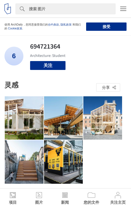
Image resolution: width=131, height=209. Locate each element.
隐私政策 (66, 24)
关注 (47, 65)
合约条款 (53, 24)
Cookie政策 (15, 28)
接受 (106, 26)
